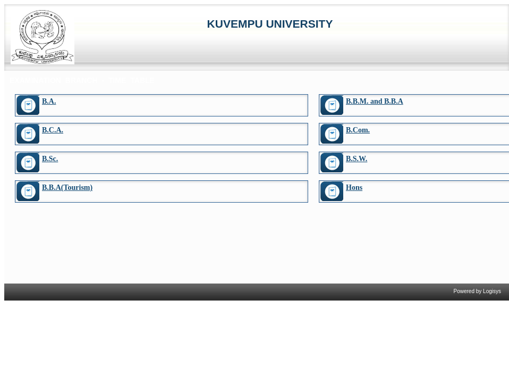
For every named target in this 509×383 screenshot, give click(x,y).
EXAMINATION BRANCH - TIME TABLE (82, 80)
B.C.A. (52, 130)
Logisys (492, 291)
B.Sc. (50, 159)
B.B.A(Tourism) (67, 188)
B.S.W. (356, 159)
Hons (354, 188)
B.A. (49, 101)
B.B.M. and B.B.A (374, 101)
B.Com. (358, 130)
